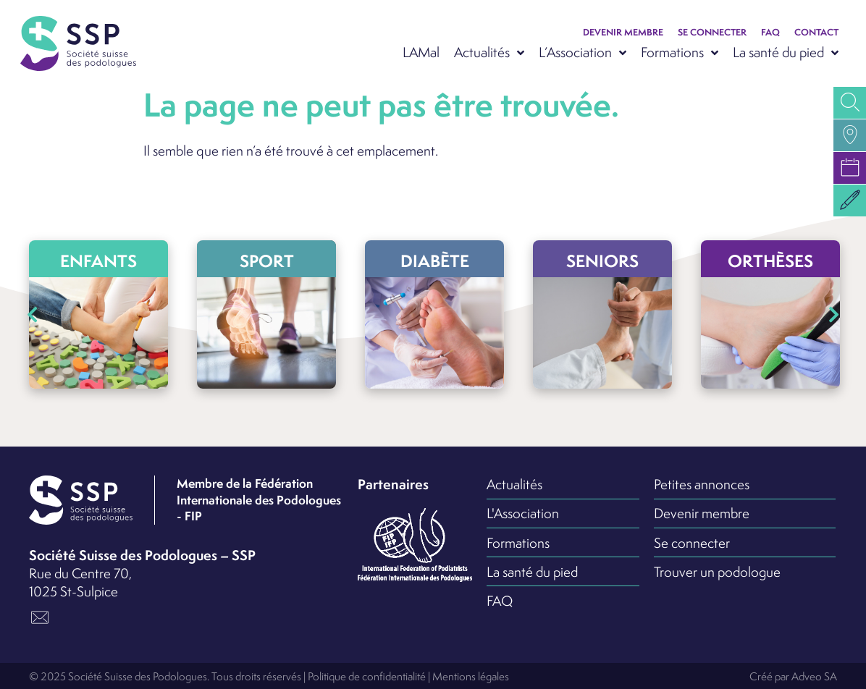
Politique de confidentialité (367, 676)
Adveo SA (814, 676)
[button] (849, 200)
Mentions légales (470, 676)
